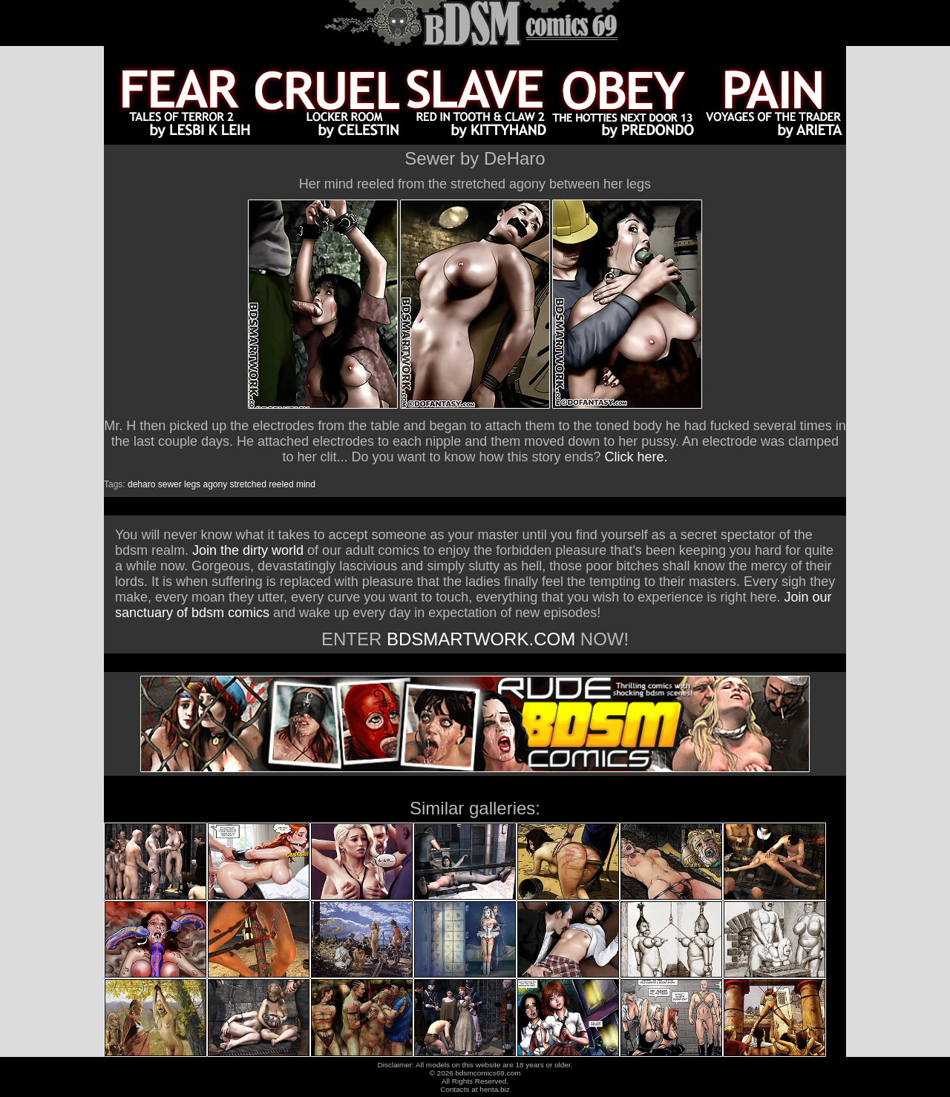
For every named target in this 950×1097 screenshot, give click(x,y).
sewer (170, 484)
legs (192, 484)
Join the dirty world (248, 550)
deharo (141, 484)
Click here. (636, 456)
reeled (281, 484)
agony (215, 484)
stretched (248, 484)
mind (305, 484)
